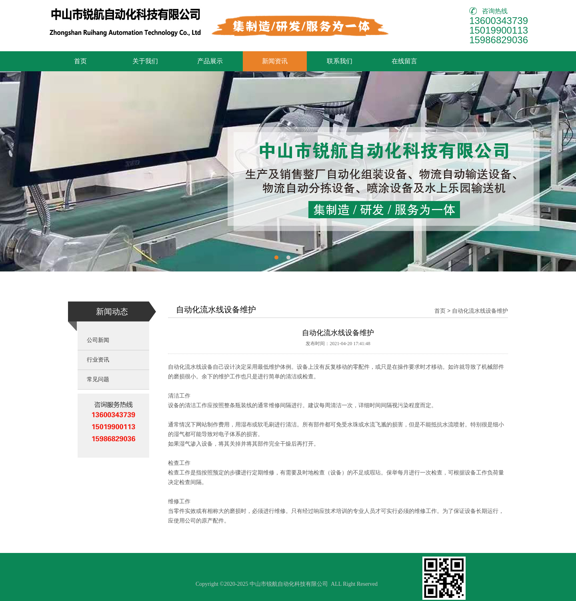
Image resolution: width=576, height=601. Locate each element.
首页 (80, 61)
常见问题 (98, 379)
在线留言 (404, 61)
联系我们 (339, 61)
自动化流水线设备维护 (480, 311)
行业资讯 (98, 360)
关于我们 (145, 61)
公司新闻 (98, 340)
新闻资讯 (275, 61)
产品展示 (210, 61)
